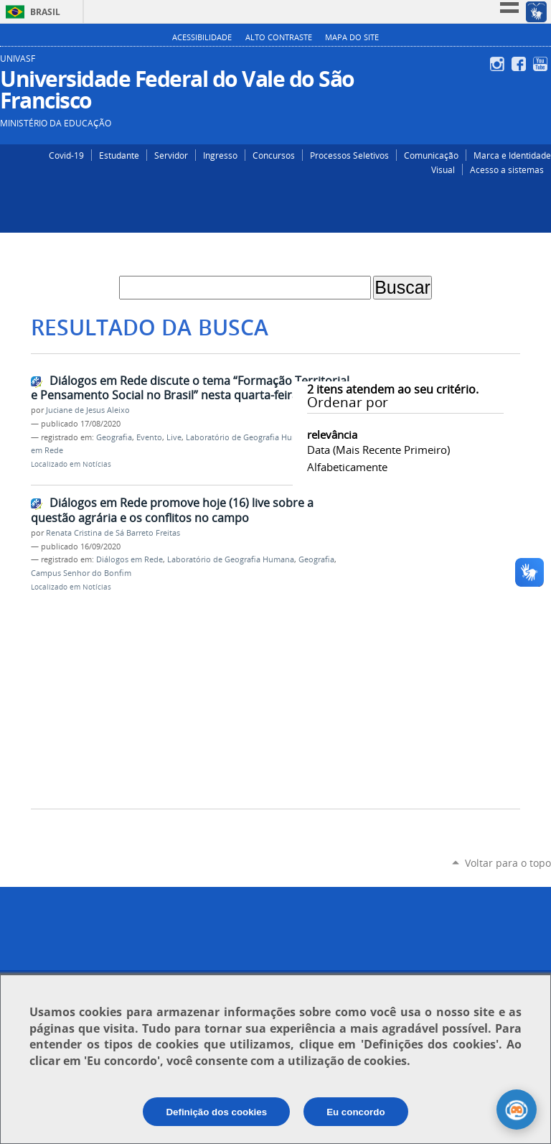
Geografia (114, 437)
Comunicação (431, 155)
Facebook (520, 64)
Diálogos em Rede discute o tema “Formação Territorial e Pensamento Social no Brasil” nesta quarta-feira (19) (190, 388)
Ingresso (220, 155)
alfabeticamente (347, 467)
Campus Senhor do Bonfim (81, 573)
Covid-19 (66, 155)
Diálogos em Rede (129, 559)
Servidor (171, 155)
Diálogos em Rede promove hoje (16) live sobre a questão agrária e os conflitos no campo (172, 510)
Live (174, 437)
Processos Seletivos (349, 155)
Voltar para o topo (508, 863)
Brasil (45, 12)
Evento (149, 437)
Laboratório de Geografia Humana (249, 437)
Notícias (97, 464)
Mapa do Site (352, 37)
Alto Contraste (278, 37)
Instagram (499, 64)
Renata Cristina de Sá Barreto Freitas (113, 533)
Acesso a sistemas (507, 169)
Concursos (274, 155)
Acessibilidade (202, 37)
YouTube (542, 64)
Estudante (119, 155)
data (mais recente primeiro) (378, 449)
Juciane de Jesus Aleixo (88, 410)
